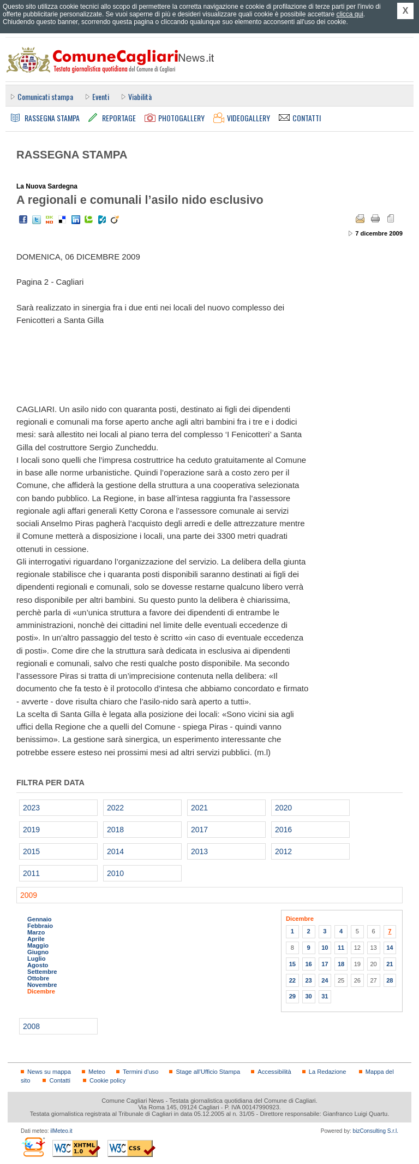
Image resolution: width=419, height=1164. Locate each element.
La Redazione (327, 1071)
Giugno (38, 952)
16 (308, 964)
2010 (115, 873)
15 (292, 964)
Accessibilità (274, 1071)
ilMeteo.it (61, 1131)
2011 (31, 873)
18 (341, 964)
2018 (115, 829)
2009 (28, 895)
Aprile (36, 939)
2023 (31, 807)
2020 (283, 807)
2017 (199, 829)
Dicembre (41, 991)
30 (308, 996)
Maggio (38, 945)
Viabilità (140, 96)
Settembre (42, 971)
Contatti (59, 1080)
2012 (283, 851)
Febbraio (40, 925)
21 (389, 964)
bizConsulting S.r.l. (375, 1131)
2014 (115, 851)
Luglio (36, 958)
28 (389, 980)
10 (324, 947)
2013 (199, 851)
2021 (199, 807)
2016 (283, 829)
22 (292, 980)
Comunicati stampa (45, 96)
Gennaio (39, 919)
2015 (31, 851)
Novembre (42, 984)
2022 (115, 807)
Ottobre (38, 978)
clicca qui (349, 14)
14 (389, 947)
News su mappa (49, 1071)
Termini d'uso (140, 1071)
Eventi (100, 96)
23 (308, 980)
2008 (31, 1026)
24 (324, 980)
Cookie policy (107, 1080)
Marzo (36, 932)
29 (292, 996)
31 (324, 996)
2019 (31, 829)
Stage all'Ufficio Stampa (208, 1071)
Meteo (96, 1071)
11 (341, 947)
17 (324, 964)
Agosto (37, 965)
